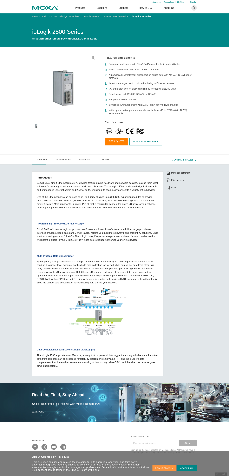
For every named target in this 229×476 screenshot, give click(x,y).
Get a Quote (116, 141)
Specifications (63, 159)
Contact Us (156, 2)
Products (45, 16)
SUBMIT (188, 443)
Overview (42, 159)
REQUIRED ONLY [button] (164, 468)
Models (106, 159)
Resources (84, 159)
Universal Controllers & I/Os (115, 16)
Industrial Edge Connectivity (66, 16)
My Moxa (180, 2)
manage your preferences (85, 467)
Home (35, 16)
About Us (168, 7)
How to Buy (145, 7)
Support (123, 7)
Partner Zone (169, 2)
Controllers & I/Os (91, 16)
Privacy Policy (79, 470)
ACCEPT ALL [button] (187, 468)
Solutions (102, 7)
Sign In (193, 2)
